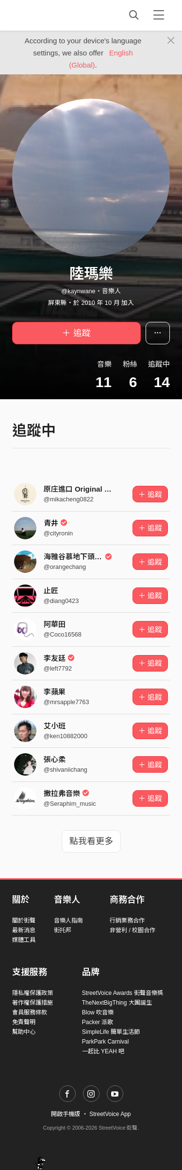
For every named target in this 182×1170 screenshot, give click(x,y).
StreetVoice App (110, 1114)
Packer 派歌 (98, 1022)
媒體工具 (23, 940)
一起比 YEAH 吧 (103, 1051)
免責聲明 (23, 1022)
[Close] (171, 41)
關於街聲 (23, 920)
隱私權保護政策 (32, 993)
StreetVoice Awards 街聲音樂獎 (122, 993)
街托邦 (62, 930)
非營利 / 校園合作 (132, 930)
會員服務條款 (29, 1012)
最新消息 (23, 930)
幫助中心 (23, 1031)
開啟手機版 (65, 1114)
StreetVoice (52, 15)
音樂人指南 (68, 920)
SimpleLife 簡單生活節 (111, 1031)
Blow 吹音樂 (98, 1012)
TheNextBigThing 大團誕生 (117, 1002)
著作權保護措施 (32, 1002)
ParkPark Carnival (105, 1041)
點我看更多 (91, 841)
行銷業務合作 (127, 920)
